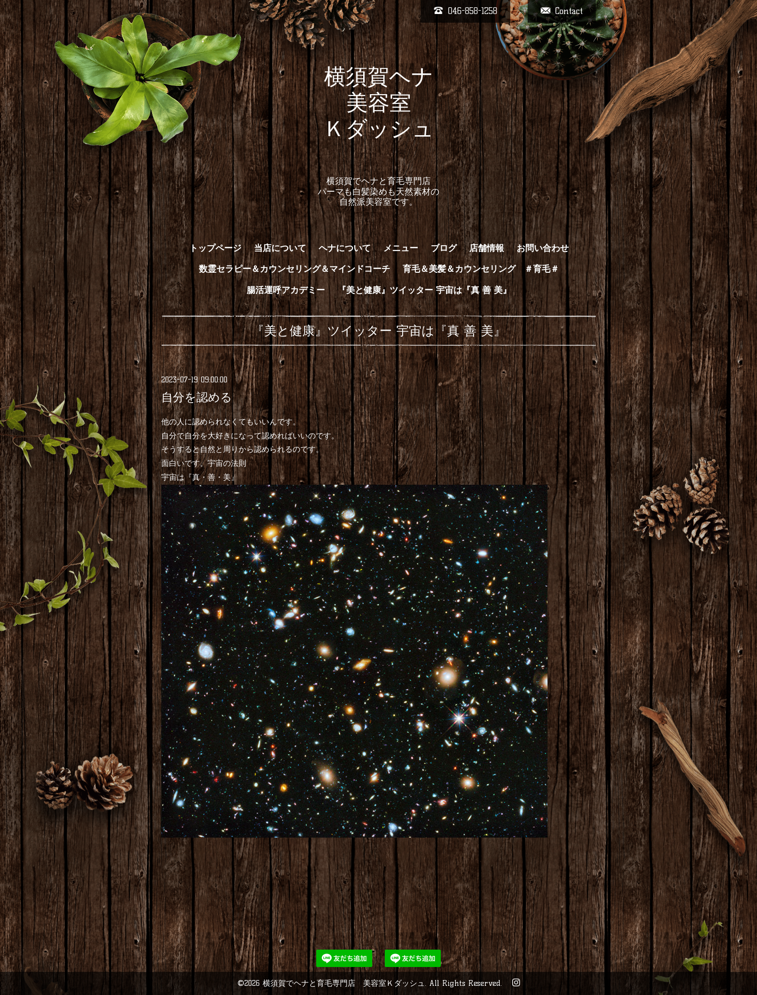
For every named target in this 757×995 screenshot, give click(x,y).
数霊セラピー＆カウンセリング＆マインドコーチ (294, 269)
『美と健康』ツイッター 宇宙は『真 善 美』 (424, 290)
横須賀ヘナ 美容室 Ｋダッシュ (378, 115)
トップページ (215, 248)
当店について (280, 248)
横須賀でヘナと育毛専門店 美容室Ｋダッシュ (344, 983)
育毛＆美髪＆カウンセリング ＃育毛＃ (481, 269)
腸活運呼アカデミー (286, 290)
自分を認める (196, 397)
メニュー (400, 248)
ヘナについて (345, 248)
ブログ (444, 248)
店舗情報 (486, 248)
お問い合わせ (543, 248)
